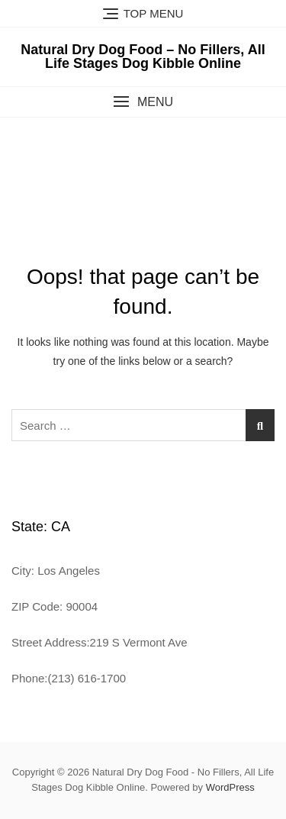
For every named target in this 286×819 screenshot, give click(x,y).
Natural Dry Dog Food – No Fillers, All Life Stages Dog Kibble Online (143, 56)
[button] (143, 102)
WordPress (230, 787)
